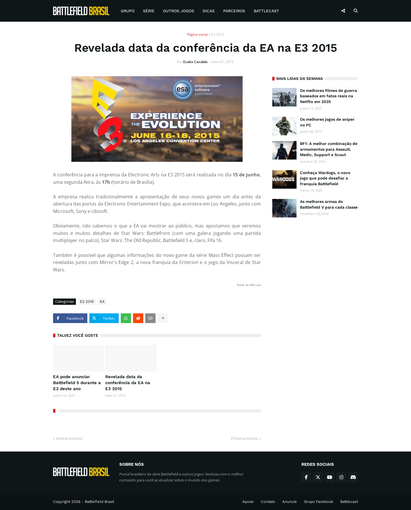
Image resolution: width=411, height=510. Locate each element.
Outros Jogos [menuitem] (178, 11)
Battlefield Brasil (99, 501)
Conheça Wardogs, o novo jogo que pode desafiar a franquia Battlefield (325, 178)
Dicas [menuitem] (209, 11)
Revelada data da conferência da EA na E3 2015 (127, 382)
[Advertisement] (315, 310)
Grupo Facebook (318, 501)
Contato (268, 501)
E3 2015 (217, 34)
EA (102, 301)
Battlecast (349, 501)
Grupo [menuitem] (127, 11)
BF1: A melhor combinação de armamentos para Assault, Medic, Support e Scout (328, 149)
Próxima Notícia (244, 438)
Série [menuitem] (148, 11)
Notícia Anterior (69, 438)
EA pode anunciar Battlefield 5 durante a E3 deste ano (77, 382)
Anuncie (289, 501)
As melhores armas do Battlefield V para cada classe (329, 204)
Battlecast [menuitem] (266, 11)
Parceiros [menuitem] (234, 11)
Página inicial (197, 34)
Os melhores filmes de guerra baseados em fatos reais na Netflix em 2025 (328, 96)
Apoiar (248, 501)
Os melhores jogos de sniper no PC (327, 122)
